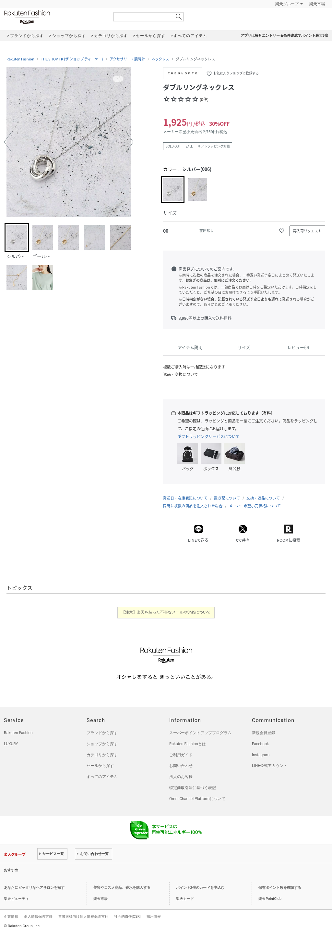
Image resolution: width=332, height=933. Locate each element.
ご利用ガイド (181, 755)
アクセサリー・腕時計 (127, 59)
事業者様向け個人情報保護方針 (83, 916)
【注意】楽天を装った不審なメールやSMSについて (166, 612)
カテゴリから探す (102, 755)
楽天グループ (287, 4)
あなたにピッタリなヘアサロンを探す (34, 888)
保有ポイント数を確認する (279, 888)
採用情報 (154, 916)
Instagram (260, 755)
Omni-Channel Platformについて (197, 799)
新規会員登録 (263, 733)
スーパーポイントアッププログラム (200, 733)
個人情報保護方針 (38, 916)
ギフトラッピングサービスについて (208, 436)
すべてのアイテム (102, 776)
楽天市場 (317, 4)
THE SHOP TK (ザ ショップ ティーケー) (72, 59)
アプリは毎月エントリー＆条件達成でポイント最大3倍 (284, 35)
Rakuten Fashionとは (187, 744)
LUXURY (11, 744)
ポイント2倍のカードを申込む (200, 888)
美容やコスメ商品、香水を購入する (121, 888)
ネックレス (160, 59)
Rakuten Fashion (54, 17)
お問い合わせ (181, 765)
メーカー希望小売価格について (255, 506)
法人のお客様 (181, 776)
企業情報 (11, 916)
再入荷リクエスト (307, 231)
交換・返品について (263, 498)
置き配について (227, 498)
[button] (8, 142)
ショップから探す (102, 744)
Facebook (260, 744)
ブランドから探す (102, 733)
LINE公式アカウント (269, 765)
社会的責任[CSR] (127, 916)
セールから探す (100, 765)
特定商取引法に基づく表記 (192, 787)
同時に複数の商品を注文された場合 (192, 506)
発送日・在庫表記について (185, 498)
